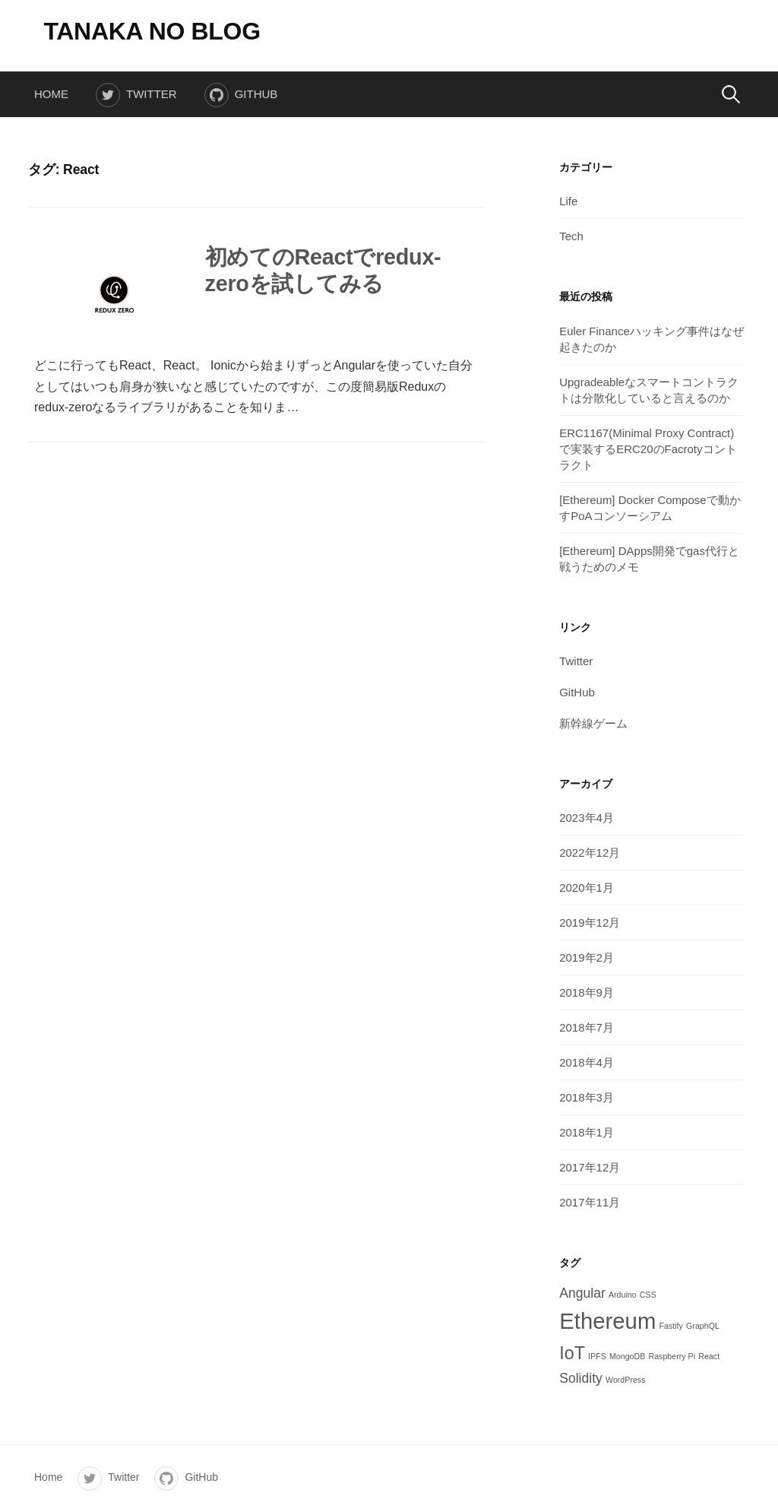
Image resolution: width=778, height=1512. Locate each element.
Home (51, 93)
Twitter (151, 93)
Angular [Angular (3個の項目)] (582, 1293)
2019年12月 (589, 922)
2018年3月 (586, 1097)
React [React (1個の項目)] (708, 1356)
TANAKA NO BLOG (151, 31)
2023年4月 (586, 817)
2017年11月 (589, 1202)
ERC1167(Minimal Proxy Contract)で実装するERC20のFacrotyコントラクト (647, 448)
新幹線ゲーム (593, 723)
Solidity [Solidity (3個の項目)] (580, 1378)
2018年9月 (586, 992)
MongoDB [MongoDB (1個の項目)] (627, 1356)
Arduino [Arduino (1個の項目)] (623, 1294)
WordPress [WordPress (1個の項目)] (626, 1379)
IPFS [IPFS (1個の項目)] (597, 1356)
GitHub (256, 93)
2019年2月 (586, 957)
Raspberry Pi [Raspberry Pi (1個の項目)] (671, 1356)
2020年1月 (586, 887)
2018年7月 (586, 1027)
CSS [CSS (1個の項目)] (648, 1294)
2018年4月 (586, 1062)
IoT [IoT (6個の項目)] (572, 1353)
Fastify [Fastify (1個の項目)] (671, 1325)
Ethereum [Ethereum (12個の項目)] (607, 1320)
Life (568, 201)
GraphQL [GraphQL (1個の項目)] (702, 1325)
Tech (571, 236)
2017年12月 (589, 1167)
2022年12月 (589, 852)
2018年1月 (586, 1132)
